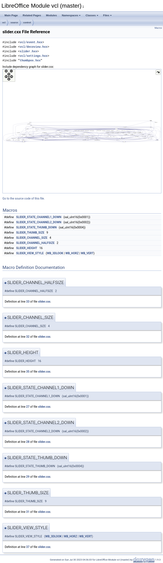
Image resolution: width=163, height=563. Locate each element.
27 (27, 406)
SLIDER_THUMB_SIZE (30, 232)
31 (27, 511)
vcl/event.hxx (31, 42)
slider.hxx (28, 51)
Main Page (11, 15)
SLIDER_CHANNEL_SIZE (31, 237)
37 (27, 547)
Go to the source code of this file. (23, 198)
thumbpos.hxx (30, 60)
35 (27, 371)
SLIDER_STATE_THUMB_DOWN (36, 227)
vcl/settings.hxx (33, 56)
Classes (92, 15)
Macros (158, 28)
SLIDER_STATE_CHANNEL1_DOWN (38, 217)
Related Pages (32, 15)
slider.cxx (44, 301)
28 (27, 441)
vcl (3, 22)
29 (27, 476)
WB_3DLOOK (55, 253)
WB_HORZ (72, 253)
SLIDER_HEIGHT (26, 248)
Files (107, 15)
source (14, 22)
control (27, 22)
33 (27, 301)
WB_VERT (87, 253)
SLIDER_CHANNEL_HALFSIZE (35, 243)
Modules (51, 15)
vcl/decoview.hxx (33, 47)
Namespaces (71, 15)
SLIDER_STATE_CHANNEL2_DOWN (38, 222)
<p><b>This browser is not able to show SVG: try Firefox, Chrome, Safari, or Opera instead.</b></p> (82, 131)
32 (27, 336)
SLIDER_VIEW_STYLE (30, 253)
